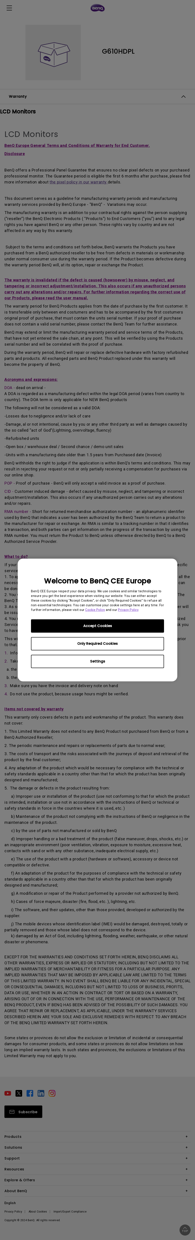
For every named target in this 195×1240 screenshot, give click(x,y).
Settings (97, 661)
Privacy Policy (128, 610)
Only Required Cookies (97, 643)
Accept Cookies (97, 625)
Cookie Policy (95, 610)
